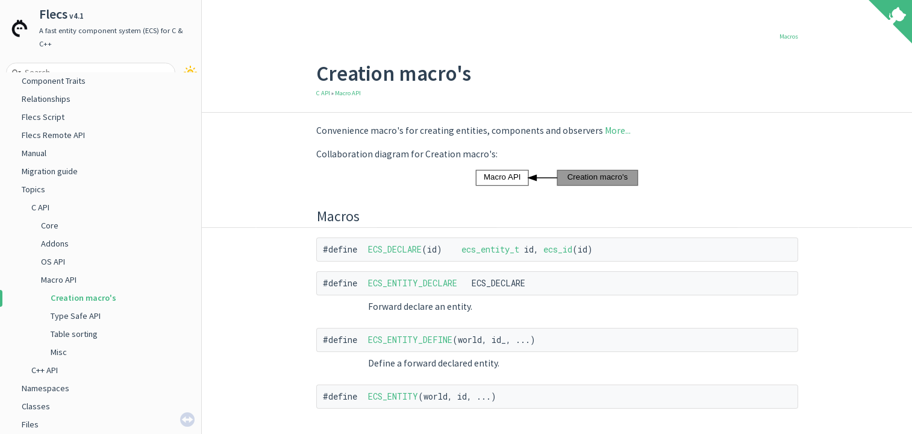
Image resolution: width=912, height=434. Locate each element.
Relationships (46, 98)
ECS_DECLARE (395, 249)
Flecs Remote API (53, 135)
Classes (36, 406)
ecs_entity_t (490, 249)
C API (40, 207)
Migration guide (50, 171)
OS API (53, 261)
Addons (55, 243)
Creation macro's (83, 297)
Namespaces (45, 388)
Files (30, 424)
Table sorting (74, 334)
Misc (59, 352)
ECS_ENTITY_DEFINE (410, 339)
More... (618, 130)
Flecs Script (43, 117)
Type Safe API (76, 315)
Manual (34, 153)
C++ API (44, 370)
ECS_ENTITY (393, 396)
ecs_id (557, 249)
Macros (788, 36)
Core (49, 225)
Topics (33, 189)
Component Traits (54, 80)
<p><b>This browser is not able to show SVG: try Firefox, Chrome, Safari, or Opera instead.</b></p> (557, 178)
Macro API (59, 279)
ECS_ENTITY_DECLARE (412, 283)
